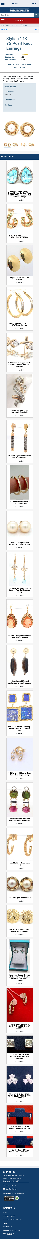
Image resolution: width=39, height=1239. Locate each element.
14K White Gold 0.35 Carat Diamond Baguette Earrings (19, 1127)
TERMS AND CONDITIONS (11, 1230)
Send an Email (11, 1189)
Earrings (24, 25)
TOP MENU (9, 3)
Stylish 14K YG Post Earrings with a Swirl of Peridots (19, 237)
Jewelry (16, 25)
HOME (5, 1212)
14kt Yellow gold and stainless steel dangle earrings (19, 457)
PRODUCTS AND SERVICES (12, 1220)
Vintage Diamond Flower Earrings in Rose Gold (19, 411)
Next (36, 30)
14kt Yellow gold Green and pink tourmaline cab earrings (19, 819)
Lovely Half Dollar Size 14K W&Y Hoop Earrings (19, 324)
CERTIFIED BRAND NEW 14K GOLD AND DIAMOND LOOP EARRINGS (19, 1026)
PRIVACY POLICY (8, 1234)
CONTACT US (7, 1227)
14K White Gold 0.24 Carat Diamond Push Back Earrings (19, 1151)
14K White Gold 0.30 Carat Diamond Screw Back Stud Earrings (19, 1056)
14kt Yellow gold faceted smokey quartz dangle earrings (19, 682)
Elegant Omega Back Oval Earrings (19, 278)
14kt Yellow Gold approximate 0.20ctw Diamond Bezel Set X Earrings (19, 365)
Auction (9, 25)
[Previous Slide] (5, 129)
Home (2, 25)
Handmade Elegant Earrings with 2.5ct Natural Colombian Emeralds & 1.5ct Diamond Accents (19, 978)
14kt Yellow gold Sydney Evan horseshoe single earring (19, 774)
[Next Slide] (33, 129)
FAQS (5, 1223)
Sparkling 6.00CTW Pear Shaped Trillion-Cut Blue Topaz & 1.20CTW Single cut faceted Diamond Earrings (19, 194)
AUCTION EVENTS (9, 1216)
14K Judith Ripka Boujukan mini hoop (19, 864)
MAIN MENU (12, 21)
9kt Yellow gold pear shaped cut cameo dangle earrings (19, 636)
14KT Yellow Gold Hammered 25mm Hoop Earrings (19, 502)
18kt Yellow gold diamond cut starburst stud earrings (19, 930)
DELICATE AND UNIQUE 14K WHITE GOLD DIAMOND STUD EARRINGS (19, 1096)
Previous (4, 30)
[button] (7, 145)
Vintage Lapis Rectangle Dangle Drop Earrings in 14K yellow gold (19, 728)
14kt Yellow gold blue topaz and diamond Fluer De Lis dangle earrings (19, 590)
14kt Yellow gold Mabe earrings (19, 898)
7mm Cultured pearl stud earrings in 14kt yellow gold (19, 543)
